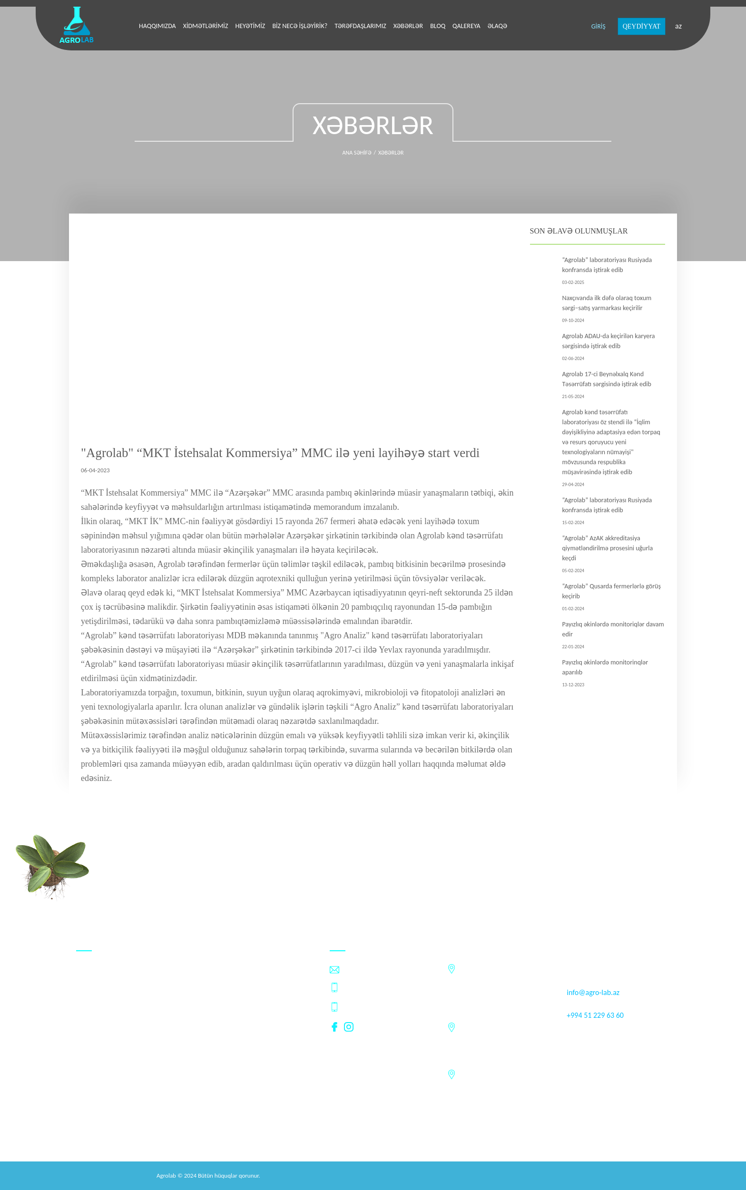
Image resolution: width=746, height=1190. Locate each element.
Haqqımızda (157, 26)
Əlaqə (497, 26)
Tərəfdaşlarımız (360, 26)
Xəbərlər (408, 26)
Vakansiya (91, 1028)
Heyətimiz (250, 26)
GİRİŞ (598, 26)
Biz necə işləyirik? (299, 26)
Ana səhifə (357, 152)
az (678, 25)
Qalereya (466, 26)
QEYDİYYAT (641, 26)
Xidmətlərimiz (205, 26)
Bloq (437, 26)
